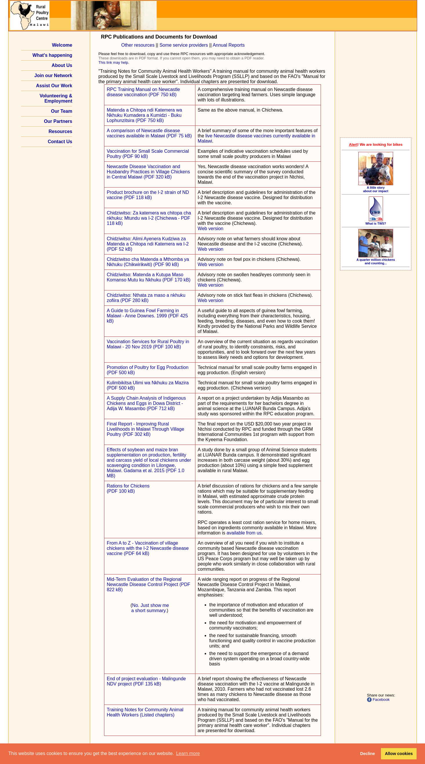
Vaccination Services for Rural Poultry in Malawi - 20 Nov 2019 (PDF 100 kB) (148, 344)
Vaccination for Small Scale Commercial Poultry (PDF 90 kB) (148, 154)
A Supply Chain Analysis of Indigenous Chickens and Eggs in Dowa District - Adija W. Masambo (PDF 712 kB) (146, 403)
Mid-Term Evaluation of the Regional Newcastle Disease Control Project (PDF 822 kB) (148, 584)
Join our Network (53, 75)
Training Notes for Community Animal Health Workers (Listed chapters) (145, 712)
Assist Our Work (54, 85)
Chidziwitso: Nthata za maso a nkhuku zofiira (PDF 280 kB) (146, 298)
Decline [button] (367, 753)
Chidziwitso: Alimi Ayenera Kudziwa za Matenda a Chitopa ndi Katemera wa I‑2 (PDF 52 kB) (148, 244)
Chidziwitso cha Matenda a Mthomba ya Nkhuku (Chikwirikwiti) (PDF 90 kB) (148, 262)
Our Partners (58, 121)
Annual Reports (229, 45)
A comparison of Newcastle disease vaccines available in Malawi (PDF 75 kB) (149, 133)
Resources (60, 131)
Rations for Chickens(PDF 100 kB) (128, 488)
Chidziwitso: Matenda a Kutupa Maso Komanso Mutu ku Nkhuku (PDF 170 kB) (148, 277)
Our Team (61, 111)
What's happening (52, 55)
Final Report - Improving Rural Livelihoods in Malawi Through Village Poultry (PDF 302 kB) (145, 429)
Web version (211, 228)
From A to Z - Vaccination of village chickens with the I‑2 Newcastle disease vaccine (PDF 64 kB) (148, 548)
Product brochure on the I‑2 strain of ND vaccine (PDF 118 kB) (148, 195)
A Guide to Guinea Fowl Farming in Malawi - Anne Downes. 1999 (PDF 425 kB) (147, 315)
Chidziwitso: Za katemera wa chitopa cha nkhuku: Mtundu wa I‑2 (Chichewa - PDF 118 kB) (149, 218)
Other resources (138, 45)
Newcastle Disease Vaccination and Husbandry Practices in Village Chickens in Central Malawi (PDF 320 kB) (148, 171)
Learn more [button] (188, 753)
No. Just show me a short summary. (150, 608)
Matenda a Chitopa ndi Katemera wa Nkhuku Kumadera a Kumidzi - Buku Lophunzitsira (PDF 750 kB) (144, 115)
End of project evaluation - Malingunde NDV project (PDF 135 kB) (146, 681)
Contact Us (60, 141)
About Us (62, 65)
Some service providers (183, 45)
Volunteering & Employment (56, 98)
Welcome (62, 45)
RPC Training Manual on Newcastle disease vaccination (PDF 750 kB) (143, 92)
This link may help (113, 62)
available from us (243, 532)
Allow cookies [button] (399, 753)
